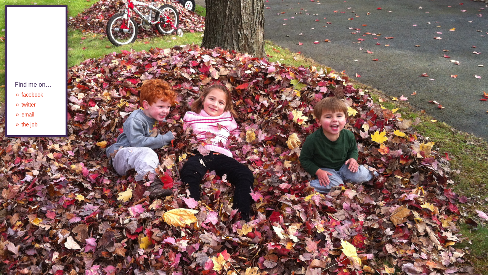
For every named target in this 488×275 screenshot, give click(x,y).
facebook (32, 95)
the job (29, 124)
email (27, 115)
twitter (28, 105)
